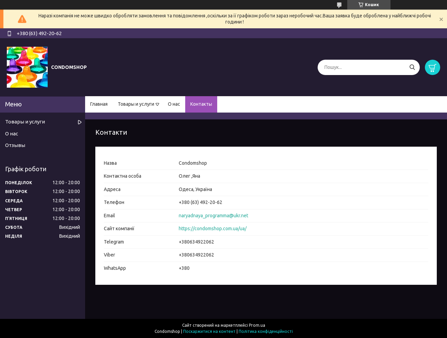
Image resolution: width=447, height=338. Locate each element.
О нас (174, 104)
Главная (99, 104)
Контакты (201, 104)
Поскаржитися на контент (209, 331)
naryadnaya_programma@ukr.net (213, 215)
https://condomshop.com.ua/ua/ (212, 228)
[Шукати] (412, 67)
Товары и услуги (136, 104)
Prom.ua (257, 325)
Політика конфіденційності (266, 331)
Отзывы (15, 145)
